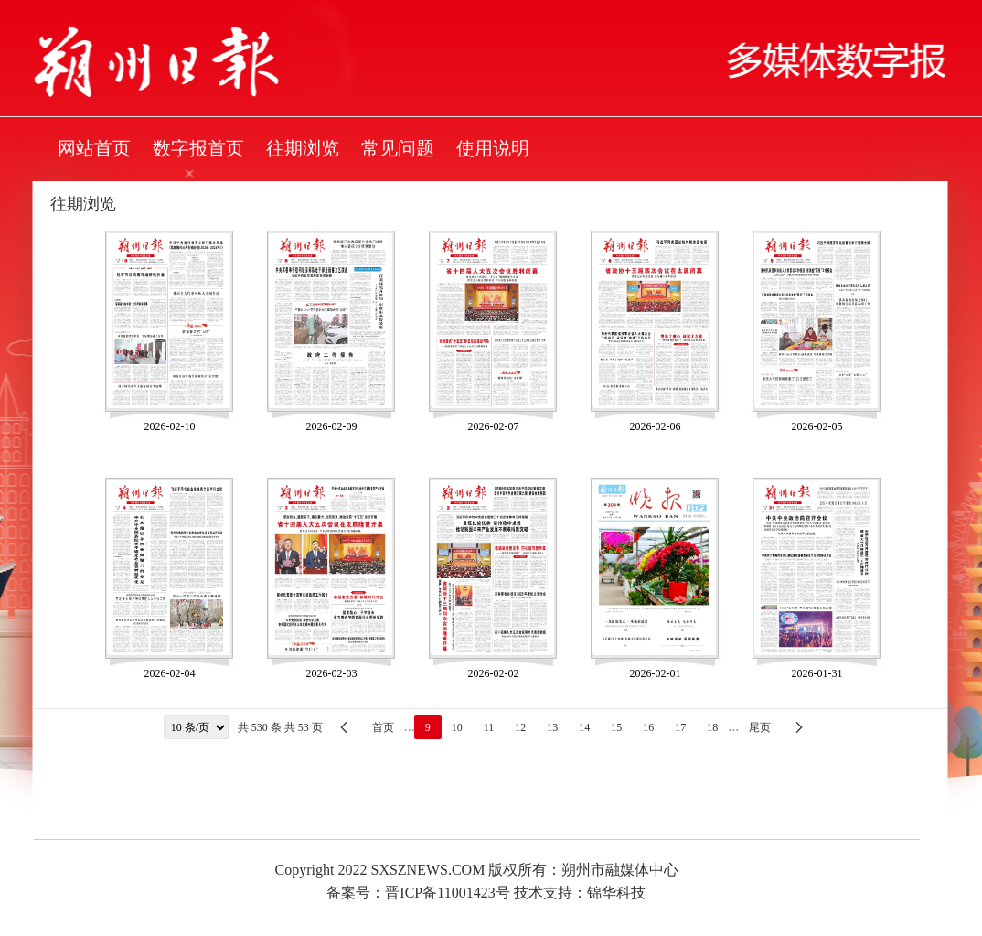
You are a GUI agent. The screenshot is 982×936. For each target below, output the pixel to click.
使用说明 (492, 148)
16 (648, 727)
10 (457, 727)
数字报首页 (198, 148)
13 (552, 727)
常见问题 (397, 148)
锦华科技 (616, 892)
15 (616, 727)
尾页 (760, 727)
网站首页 (94, 148)
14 (584, 727)
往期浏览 (302, 148)
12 (520, 727)
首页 (383, 727)
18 (712, 727)
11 (489, 727)
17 (680, 727)
